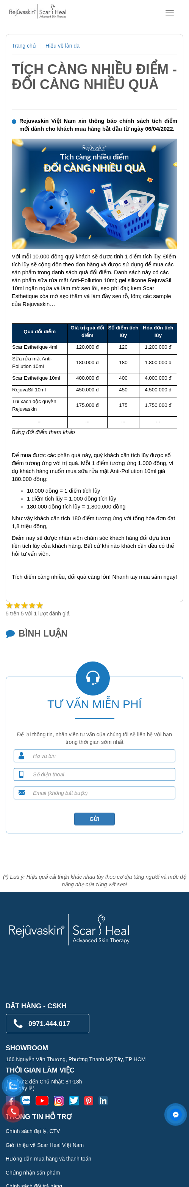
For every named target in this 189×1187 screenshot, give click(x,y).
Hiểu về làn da (62, 46)
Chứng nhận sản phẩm (33, 1173)
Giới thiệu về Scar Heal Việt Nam (45, 1145)
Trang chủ (24, 46)
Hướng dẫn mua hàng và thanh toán (48, 1159)
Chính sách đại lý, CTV (33, 1131)
